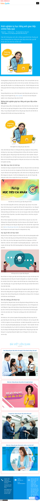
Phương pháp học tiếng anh (22, 32)
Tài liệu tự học (11, 32)
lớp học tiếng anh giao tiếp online (11, 227)
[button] (20, 350)
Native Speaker (19, 95)
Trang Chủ (3, 32)
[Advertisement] (20, 12)
